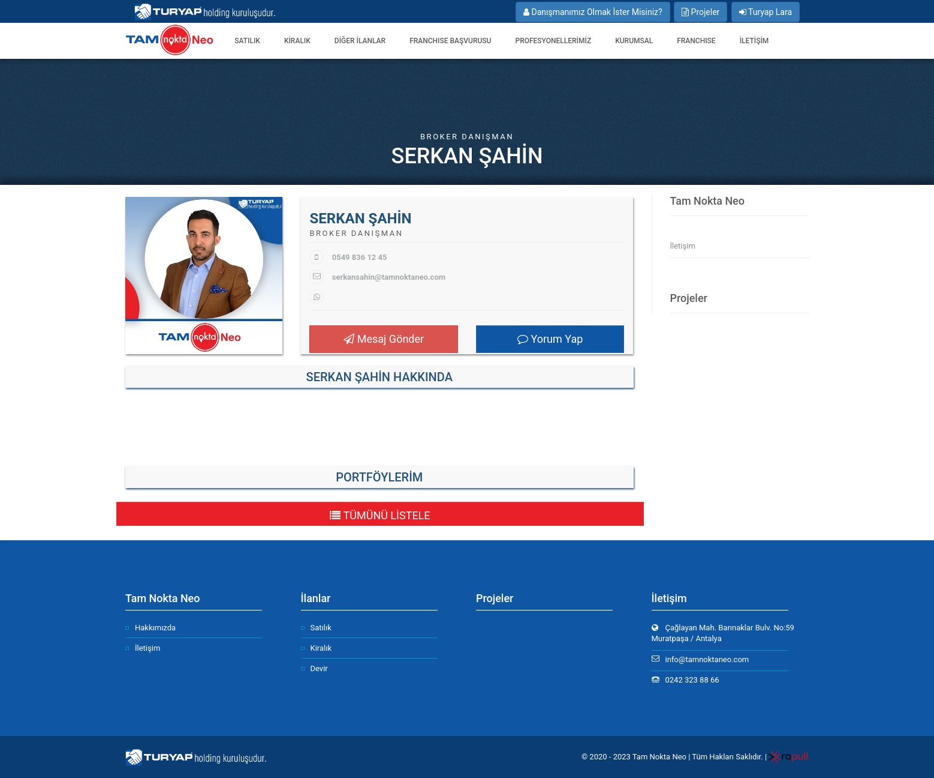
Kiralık (321, 648)
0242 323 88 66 (692, 679)
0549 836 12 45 (359, 257)
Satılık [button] (247, 41)
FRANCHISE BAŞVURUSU (450, 41)
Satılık (321, 627)
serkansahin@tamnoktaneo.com (388, 277)
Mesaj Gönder (384, 339)
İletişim (682, 245)
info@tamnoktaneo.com (707, 659)
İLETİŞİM (754, 41)
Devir (319, 668)
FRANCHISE (696, 41)
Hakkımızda (155, 627)
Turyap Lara (765, 12)
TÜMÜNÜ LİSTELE (380, 515)
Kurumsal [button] (634, 41)
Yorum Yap (550, 339)
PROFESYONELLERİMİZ (553, 41)
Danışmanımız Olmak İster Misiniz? (592, 12)
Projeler (700, 12)
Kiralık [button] (297, 41)
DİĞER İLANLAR (360, 41)
